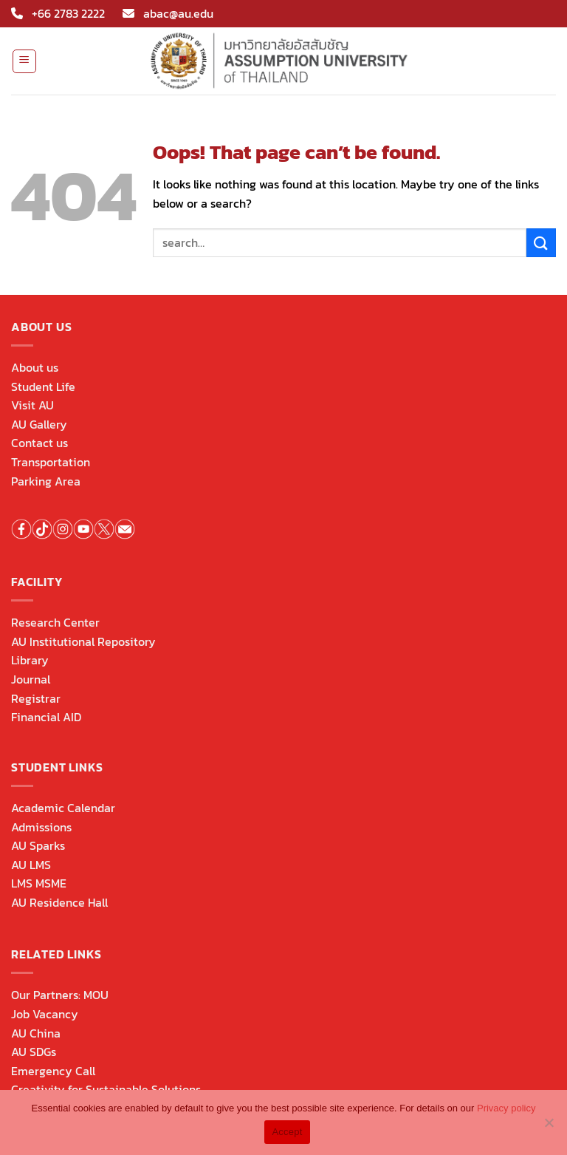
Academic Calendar (63, 808)
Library (30, 660)
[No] (548, 1127)
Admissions (41, 827)
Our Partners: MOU (60, 995)
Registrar (36, 698)
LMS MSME (38, 883)
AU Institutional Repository (83, 641)
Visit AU (32, 405)
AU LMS (31, 864)
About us (34, 367)
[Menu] (25, 61)
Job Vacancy (44, 1014)
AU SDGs (33, 1051)
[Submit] (541, 242)
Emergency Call (53, 1071)
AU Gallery (39, 424)
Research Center (55, 622)
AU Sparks (38, 845)
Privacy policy (506, 1108)
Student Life (43, 386)
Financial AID (46, 717)
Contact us (39, 443)
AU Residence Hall (59, 902)
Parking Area (45, 481)
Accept (287, 1131)
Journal (30, 679)
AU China (36, 1033)
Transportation (50, 462)
